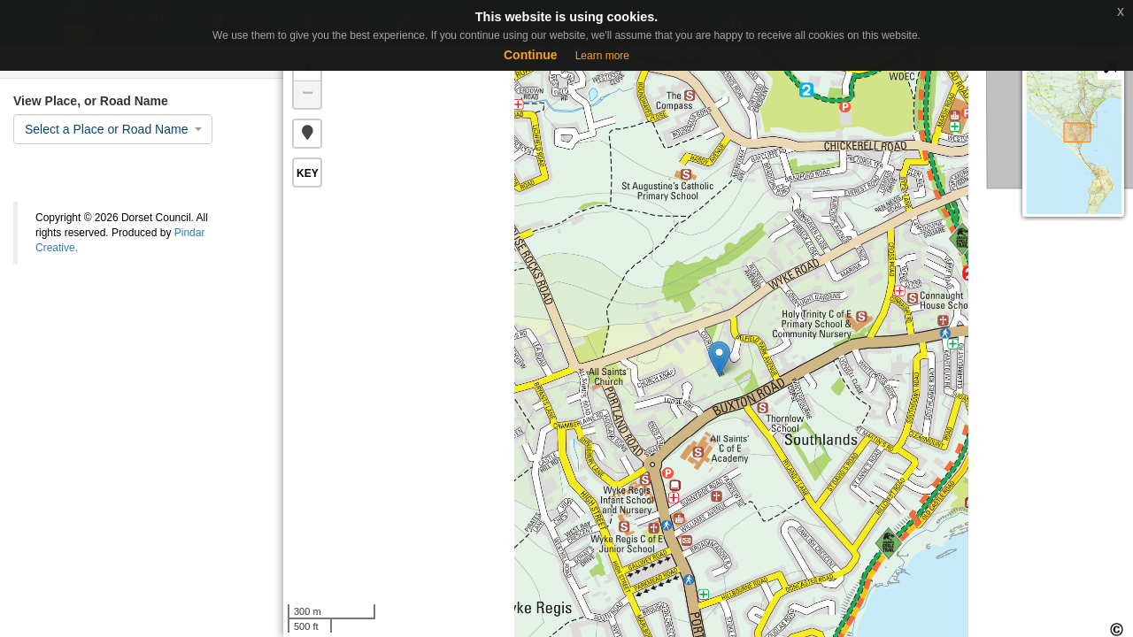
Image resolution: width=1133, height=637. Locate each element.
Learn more (602, 56)
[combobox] (112, 129)
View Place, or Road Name (90, 101)
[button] (307, 133)
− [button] (307, 94)
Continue (531, 55)
